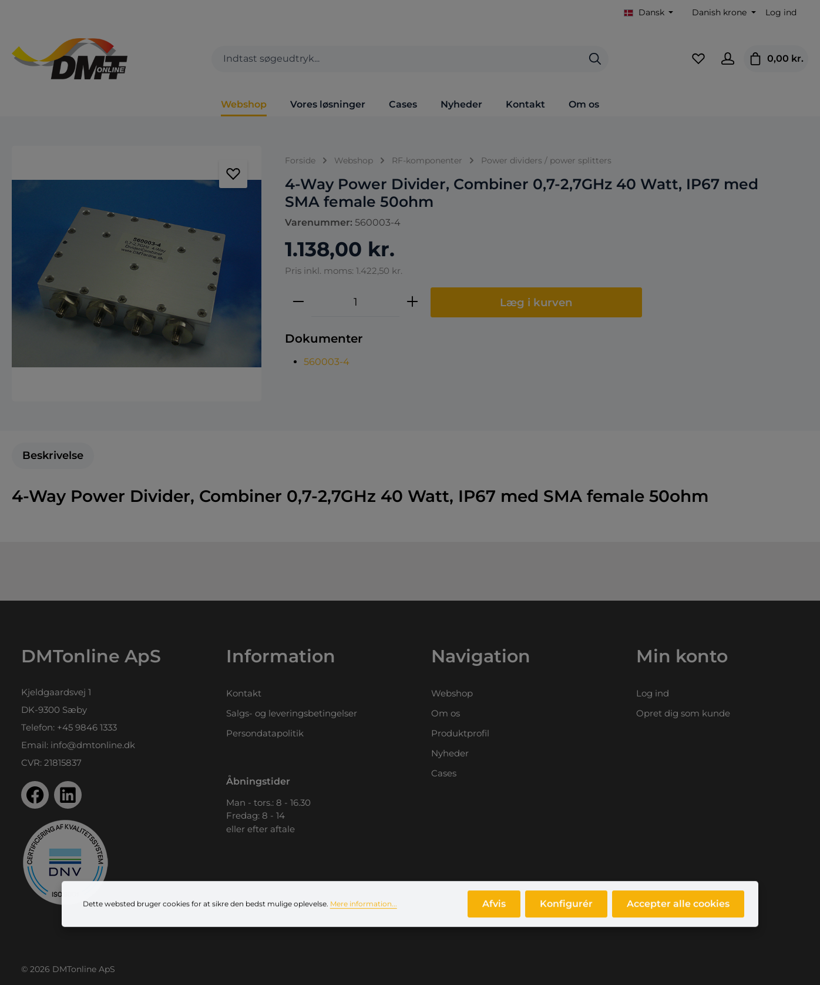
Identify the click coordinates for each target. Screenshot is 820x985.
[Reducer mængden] (298, 302)
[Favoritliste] (698, 58)
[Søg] (595, 59)
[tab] (53, 456)
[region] (136, 273)
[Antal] (355, 302)
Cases (443, 773)
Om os (445, 713)
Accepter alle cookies (678, 910)
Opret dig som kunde (683, 713)
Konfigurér (566, 910)
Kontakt (243, 693)
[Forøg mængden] (412, 302)
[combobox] (396, 59)
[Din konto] (727, 58)
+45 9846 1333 (87, 727)
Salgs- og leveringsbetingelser (291, 713)
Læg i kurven (536, 302)
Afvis (494, 910)
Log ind (781, 12)
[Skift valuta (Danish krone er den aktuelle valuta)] (723, 12)
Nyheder (450, 753)
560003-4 (326, 361)
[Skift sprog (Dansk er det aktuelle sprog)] (649, 12)
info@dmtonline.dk (93, 745)
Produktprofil (460, 733)
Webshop (452, 693)
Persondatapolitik (265, 733)
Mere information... (363, 910)
